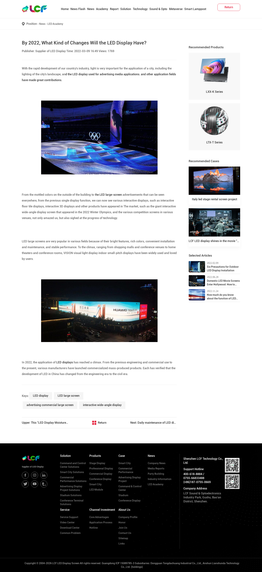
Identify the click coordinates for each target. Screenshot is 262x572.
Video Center (67, 522)
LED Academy (55, 23)
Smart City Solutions (72, 472)
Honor (122, 522)
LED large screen (69, 395)
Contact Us (124, 533)
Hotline (93, 527)
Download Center (70, 527)
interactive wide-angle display (102, 405)
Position (31, 24)
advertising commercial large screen (50, 405)
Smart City (95, 484)
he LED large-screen (109, 194)
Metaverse (175, 9)
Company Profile (127, 517)
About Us (124, 510)
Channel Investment (102, 510)
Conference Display (100, 479)
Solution (125, 9)
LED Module (96, 489)
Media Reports (156, 468)
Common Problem (70, 533)
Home (65, 9)
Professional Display (101, 468)
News (90, 9)
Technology (140, 9)
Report (114, 9)
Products (95, 456)
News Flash (77, 9)
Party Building (156, 473)
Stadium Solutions (71, 495)
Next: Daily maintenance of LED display (153, 422)
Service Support (69, 517)
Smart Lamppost (195, 9)
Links (121, 543)
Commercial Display (100, 473)
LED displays (64, 362)
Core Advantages (99, 517)
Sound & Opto (158, 9)
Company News (156, 463)
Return (102, 422)
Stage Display (97, 463)
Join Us (122, 527)
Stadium (123, 495)
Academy (102, 9)
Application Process (100, 522)
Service (65, 510)
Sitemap (123, 538)
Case (121, 456)
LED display (40, 395)
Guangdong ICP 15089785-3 (118, 563)
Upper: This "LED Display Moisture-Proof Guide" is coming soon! (45, 422)
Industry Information (159, 479)
